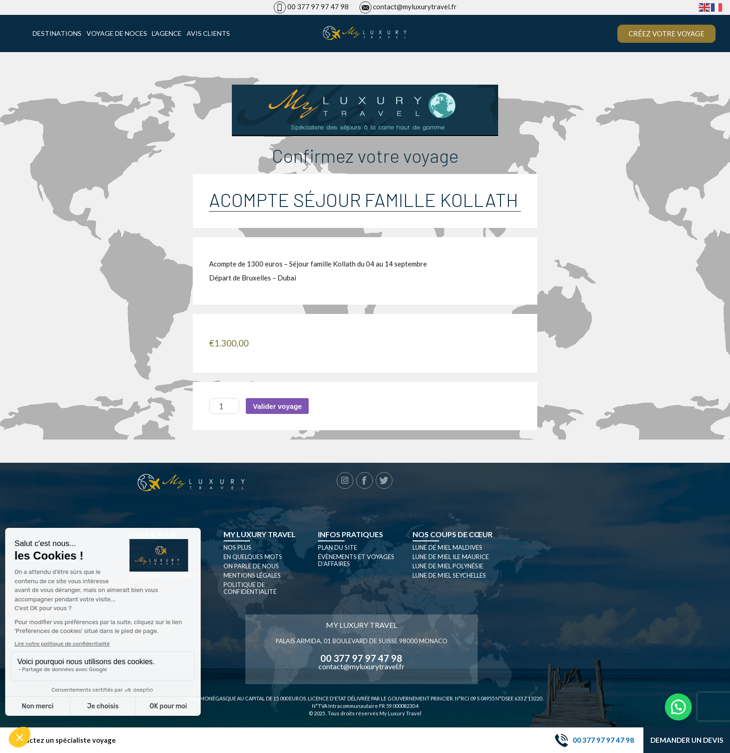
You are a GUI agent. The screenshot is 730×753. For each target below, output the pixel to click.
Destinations (57, 33)
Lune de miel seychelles (449, 575)
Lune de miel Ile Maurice (450, 556)
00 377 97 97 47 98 (318, 6)
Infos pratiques (350, 534)
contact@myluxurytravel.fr (415, 6)
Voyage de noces (117, 33)
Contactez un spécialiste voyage (62, 740)
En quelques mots (252, 556)
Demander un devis (686, 740)
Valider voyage (277, 406)
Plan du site (337, 547)
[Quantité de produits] (224, 406)
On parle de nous (251, 566)
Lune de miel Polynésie (447, 566)
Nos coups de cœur (452, 534)
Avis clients (208, 33)
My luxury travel (259, 534)
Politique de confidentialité (250, 588)
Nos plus (237, 547)
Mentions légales (252, 575)
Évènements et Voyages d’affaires (356, 560)
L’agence (167, 33)
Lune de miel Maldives (447, 547)
